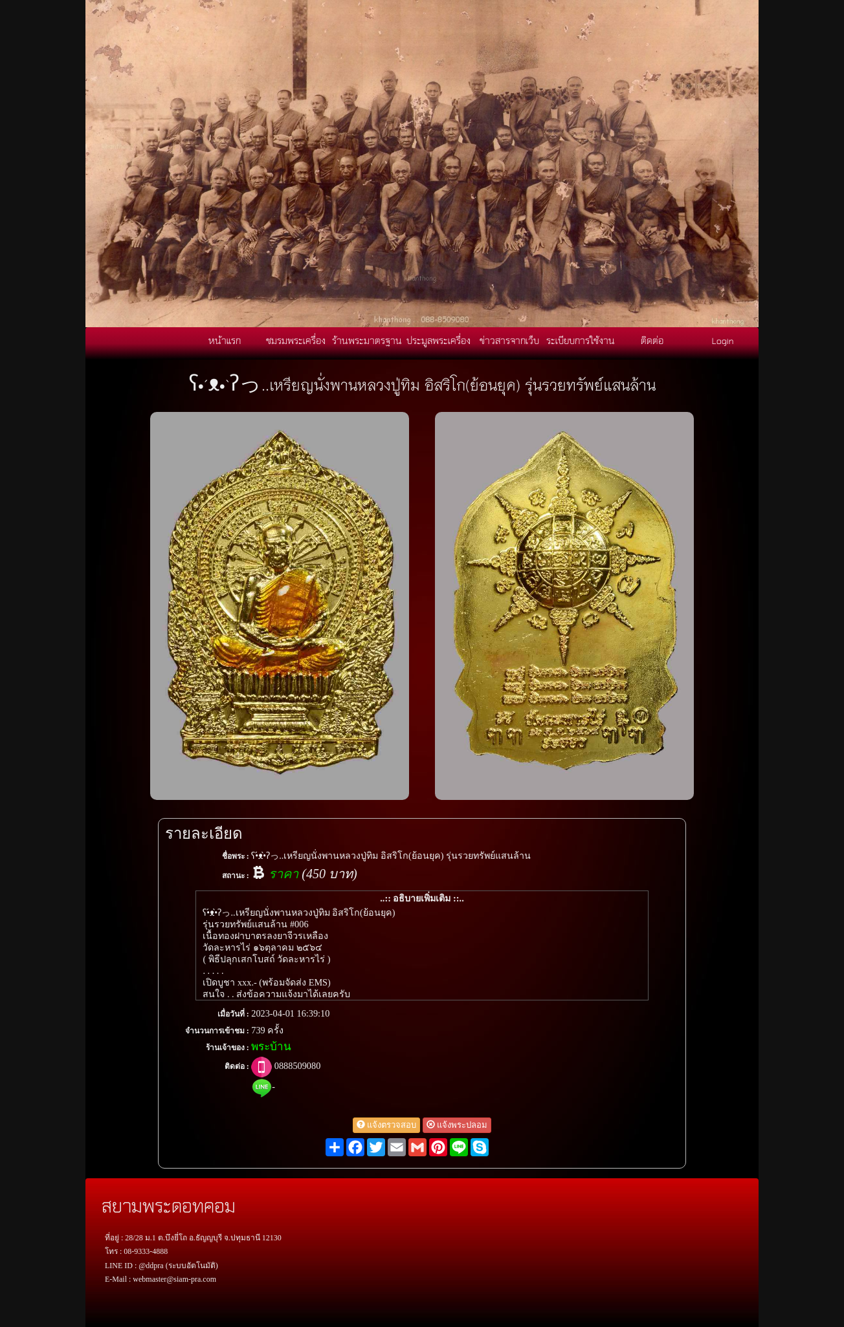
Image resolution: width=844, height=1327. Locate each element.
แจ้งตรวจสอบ (386, 1125)
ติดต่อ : (237, 1066)
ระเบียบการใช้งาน (580, 340)
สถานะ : (235, 875)
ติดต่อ (652, 340)
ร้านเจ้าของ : (227, 1047)
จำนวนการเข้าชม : (217, 1030)
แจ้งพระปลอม (457, 1125)
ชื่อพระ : (235, 856)
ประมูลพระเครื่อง (438, 340)
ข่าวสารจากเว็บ (509, 340)
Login (723, 340)
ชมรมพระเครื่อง (296, 340)
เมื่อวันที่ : (233, 1014)
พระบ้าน (271, 1047)
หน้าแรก (224, 340)
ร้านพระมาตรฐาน (367, 340)
